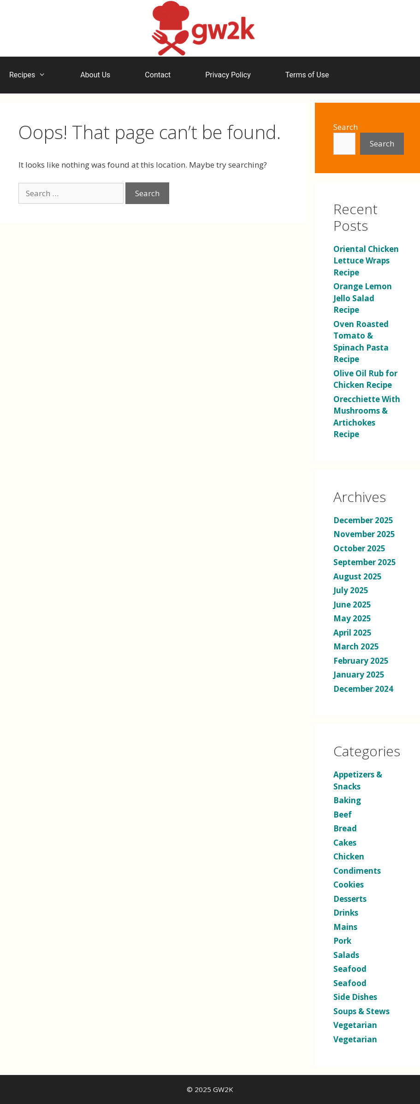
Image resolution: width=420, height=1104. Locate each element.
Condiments (357, 870)
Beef (342, 814)
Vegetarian (355, 1025)
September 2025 (364, 562)
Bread (345, 828)
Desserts (350, 899)
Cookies (348, 884)
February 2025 (361, 660)
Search (345, 127)
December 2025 (363, 520)
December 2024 (363, 688)
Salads (346, 955)
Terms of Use (307, 74)
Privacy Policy (228, 74)
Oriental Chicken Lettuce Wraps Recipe (366, 261)
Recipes (32, 75)
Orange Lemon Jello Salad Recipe (362, 298)
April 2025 (352, 632)
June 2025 (352, 604)
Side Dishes (355, 997)
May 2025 (352, 618)
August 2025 (357, 576)
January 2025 (359, 674)
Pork (342, 940)
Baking (347, 800)
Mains (345, 927)
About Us (95, 74)
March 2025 (356, 646)
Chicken (348, 856)
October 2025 (359, 548)
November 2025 (364, 534)
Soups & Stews (361, 1011)
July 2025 (350, 590)
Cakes (344, 842)
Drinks (345, 912)
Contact (158, 74)
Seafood (350, 969)
